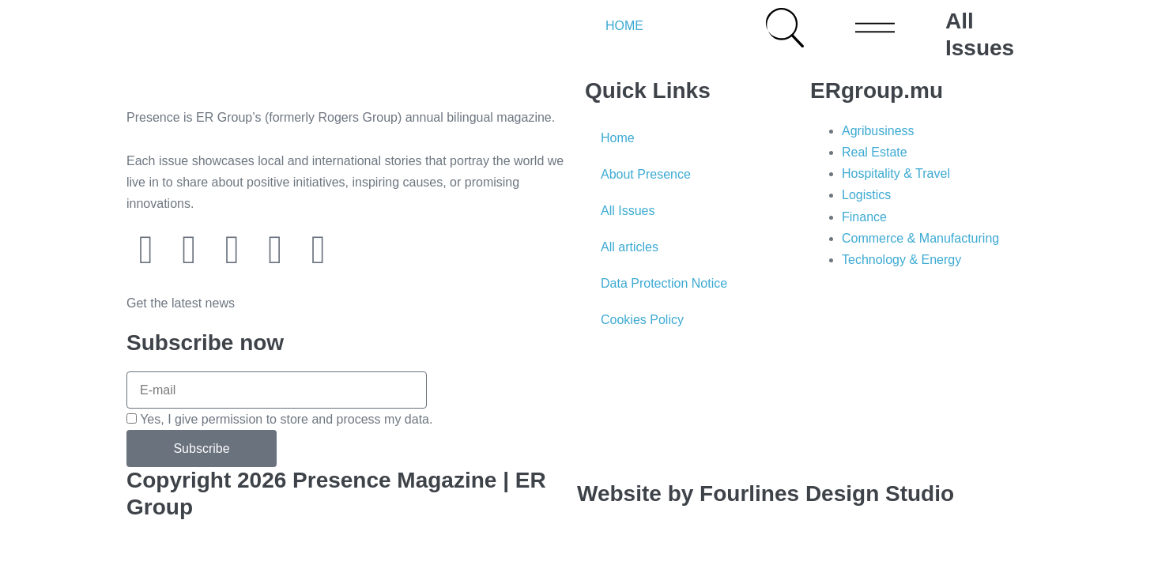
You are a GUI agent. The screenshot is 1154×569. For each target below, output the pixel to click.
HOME (624, 25)
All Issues (627, 210)
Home (618, 138)
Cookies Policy (642, 319)
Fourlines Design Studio (827, 493)
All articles (629, 247)
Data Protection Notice (664, 283)
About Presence (646, 174)
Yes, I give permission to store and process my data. (286, 419)
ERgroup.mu (876, 90)
